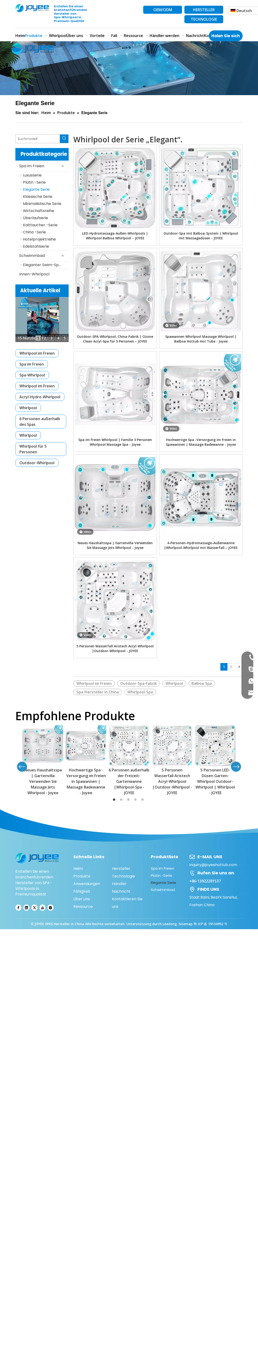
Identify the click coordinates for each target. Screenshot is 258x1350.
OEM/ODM (162, 9)
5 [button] (143, 800)
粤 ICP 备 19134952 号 (210, 924)
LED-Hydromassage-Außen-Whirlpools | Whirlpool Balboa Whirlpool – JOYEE (115, 235)
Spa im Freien (31, 166)
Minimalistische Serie (42, 203)
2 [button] (122, 800)
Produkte (81, 876)
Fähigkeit (81, 891)
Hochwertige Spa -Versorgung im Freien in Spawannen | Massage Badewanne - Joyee (201, 442)
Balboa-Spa (201, 683)
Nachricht (121, 891)
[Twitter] (34, 907)
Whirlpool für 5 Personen (33, 449)
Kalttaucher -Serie (40, 225)
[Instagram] (50, 907)
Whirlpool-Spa (140, 692)
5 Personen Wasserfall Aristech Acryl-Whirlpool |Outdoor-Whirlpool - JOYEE (115, 648)
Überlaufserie (35, 218)
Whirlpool (28, 407)
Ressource (83, 906)
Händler (119, 883)
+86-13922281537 (205, 881)
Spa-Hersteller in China (97, 692)
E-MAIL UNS (209, 857)
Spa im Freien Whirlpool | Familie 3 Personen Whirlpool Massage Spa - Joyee (115, 442)
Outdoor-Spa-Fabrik (138, 683)
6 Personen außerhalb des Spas (39, 421)
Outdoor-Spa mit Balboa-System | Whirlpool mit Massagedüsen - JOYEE (201, 235)
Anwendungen (86, 883)
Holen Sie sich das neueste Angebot (225, 37)
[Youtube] (42, 907)
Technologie (123, 876)
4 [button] (136, 800)
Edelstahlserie (36, 246)
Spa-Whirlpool (32, 375)
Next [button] (236, 767)
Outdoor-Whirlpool (36, 462)
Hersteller (121, 868)
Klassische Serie (37, 196)
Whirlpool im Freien (37, 353)
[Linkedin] (26, 907)
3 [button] (129, 800)
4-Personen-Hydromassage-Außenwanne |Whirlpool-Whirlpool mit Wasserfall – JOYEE (201, 545)
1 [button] (114, 800)
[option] (42, 760)
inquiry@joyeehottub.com (213, 865)
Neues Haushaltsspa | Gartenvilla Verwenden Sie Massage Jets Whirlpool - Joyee (115, 545)
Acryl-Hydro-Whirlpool (39, 396)
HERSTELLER (204, 9)
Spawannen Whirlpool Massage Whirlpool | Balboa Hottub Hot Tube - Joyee (200, 338)
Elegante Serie (36, 189)
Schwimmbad (32, 255)
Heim (78, 868)
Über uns (81, 899)
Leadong (170, 924)
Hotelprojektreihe (39, 239)
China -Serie (34, 232)
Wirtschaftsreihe (38, 210)
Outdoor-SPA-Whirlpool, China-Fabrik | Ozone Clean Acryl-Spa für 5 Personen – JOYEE (115, 338)
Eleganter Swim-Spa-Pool (46, 265)
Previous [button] (22, 767)
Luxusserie (32, 175)
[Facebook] (18, 907)
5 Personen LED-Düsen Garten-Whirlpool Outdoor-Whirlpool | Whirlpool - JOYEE (215, 781)
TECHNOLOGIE (204, 19)
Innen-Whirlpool (34, 274)
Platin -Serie (34, 182)
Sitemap (186, 924)
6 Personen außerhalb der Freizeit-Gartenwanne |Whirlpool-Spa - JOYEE (129, 781)
